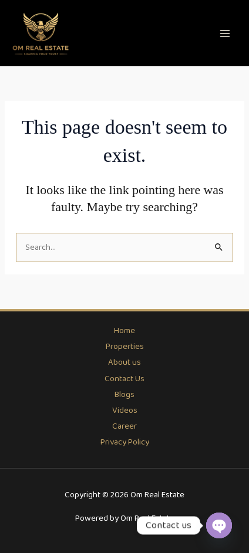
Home (124, 331)
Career (124, 426)
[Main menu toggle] (225, 33)
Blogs (124, 395)
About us (124, 362)
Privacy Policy (124, 442)
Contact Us (124, 379)
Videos (124, 410)
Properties (125, 347)
